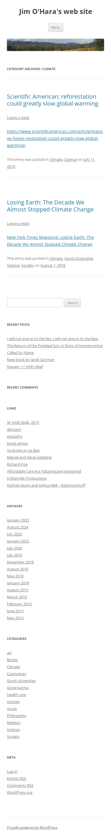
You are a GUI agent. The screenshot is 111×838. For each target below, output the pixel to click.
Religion (14, 722)
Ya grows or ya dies (23, 450)
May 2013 (15, 617)
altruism (14, 429)
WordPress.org (19, 792)
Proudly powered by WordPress (32, 827)
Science (70, 159)
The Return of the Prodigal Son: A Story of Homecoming (55, 345)
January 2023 (18, 541)
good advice (17, 443)
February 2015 (19, 603)
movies (13, 701)
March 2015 (17, 596)
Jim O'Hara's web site (55, 11)
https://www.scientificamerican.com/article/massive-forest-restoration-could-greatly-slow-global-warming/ (55, 138)
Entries (16, 778)
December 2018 (20, 562)
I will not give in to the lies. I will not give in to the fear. (53, 338)
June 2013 (15, 610)
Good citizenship (78, 258)
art (9, 652)
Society (27, 265)
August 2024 (17, 527)
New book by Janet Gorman (30, 359)
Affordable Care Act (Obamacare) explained (44, 471)
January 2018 (18, 583)
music (12, 708)
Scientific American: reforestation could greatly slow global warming (52, 99)
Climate (56, 159)
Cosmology (16, 673)
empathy (15, 436)
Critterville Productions (27, 478)
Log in (12, 771)
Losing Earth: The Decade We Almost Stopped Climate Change (50, 205)
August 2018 (17, 569)
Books (12, 659)
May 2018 (15, 576)
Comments (20, 785)
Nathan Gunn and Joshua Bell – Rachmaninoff (46, 485)
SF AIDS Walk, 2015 (23, 422)
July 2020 (14, 548)
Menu (55, 27)
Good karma (17, 687)
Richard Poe (17, 464)
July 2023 (14, 534)
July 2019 (14, 555)
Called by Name (20, 352)
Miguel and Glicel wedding (29, 457)
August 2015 (17, 590)
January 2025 (18, 520)
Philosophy (16, 715)
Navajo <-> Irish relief (25, 366)
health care (16, 694)
